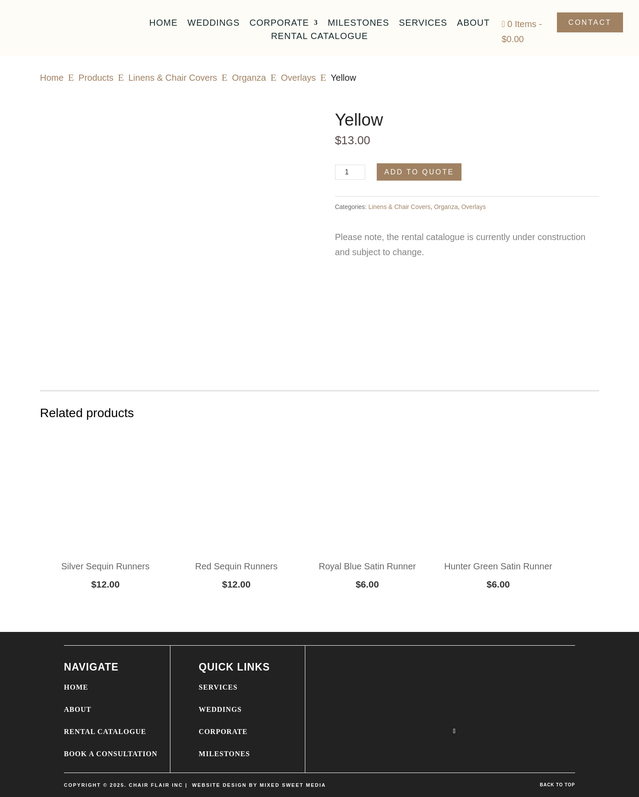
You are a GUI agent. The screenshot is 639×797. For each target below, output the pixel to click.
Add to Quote (419, 172)
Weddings (213, 24)
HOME (76, 687)
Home (163, 24)
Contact (589, 22)
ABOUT (77, 709)
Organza (249, 78)
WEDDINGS (220, 709)
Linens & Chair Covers (172, 78)
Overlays (298, 78)
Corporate (279, 24)
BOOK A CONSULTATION (111, 754)
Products (96, 78)
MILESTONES (224, 754)
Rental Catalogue (319, 37)
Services (423, 24)
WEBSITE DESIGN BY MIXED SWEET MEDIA (259, 785)
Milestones (358, 24)
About (473, 24)
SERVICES (218, 687)
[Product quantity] (350, 172)
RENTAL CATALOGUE (105, 731)
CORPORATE (223, 731)
